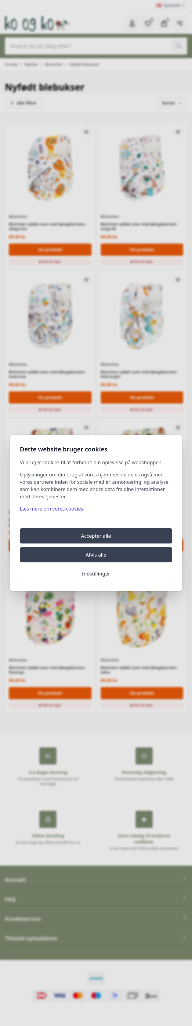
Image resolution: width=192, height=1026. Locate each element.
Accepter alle (96, 536)
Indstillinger (96, 573)
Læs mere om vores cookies (51, 508)
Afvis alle (96, 554)
